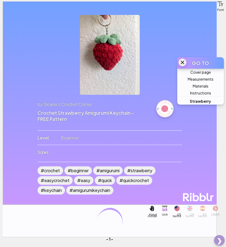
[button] (220, 3)
